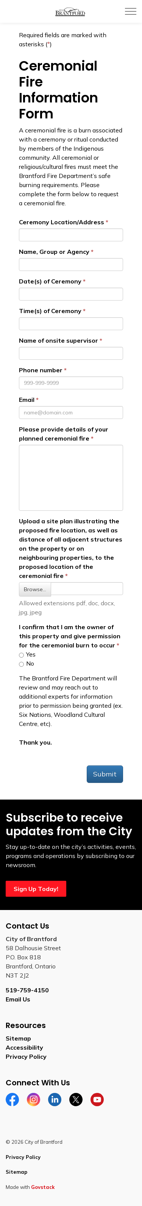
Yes (27, 654)
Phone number (40, 370)
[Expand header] (130, 11)
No (26, 663)
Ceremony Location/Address (61, 222)
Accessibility (24, 1047)
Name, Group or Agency (54, 251)
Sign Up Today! (36, 888)
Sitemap (18, 1038)
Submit (105, 774)
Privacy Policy (26, 1056)
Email (26, 399)
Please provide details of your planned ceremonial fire (63, 433)
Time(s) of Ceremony (50, 311)
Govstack (43, 1187)
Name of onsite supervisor (58, 340)
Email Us (18, 999)
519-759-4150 (27, 990)
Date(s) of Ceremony (50, 281)
